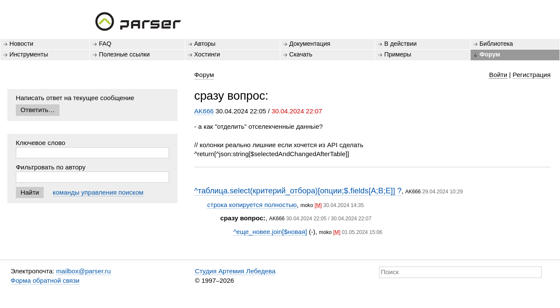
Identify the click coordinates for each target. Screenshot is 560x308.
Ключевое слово (40, 142)
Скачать (300, 54)
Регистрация (532, 74)
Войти (498, 74)
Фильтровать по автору (51, 167)
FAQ (105, 43)
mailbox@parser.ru (83, 271)
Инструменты (28, 54)
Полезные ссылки (124, 54)
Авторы (205, 43)
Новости (21, 43)
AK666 (204, 111)
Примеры (397, 54)
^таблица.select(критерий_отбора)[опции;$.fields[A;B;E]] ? (298, 190)
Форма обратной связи (45, 280)
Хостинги (207, 54)
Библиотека (496, 43)
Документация (309, 43)
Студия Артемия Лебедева (235, 271)
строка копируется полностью (251, 204)
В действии (400, 43)
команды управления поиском (98, 192)
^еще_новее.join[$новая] (270, 231)
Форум (490, 54)
